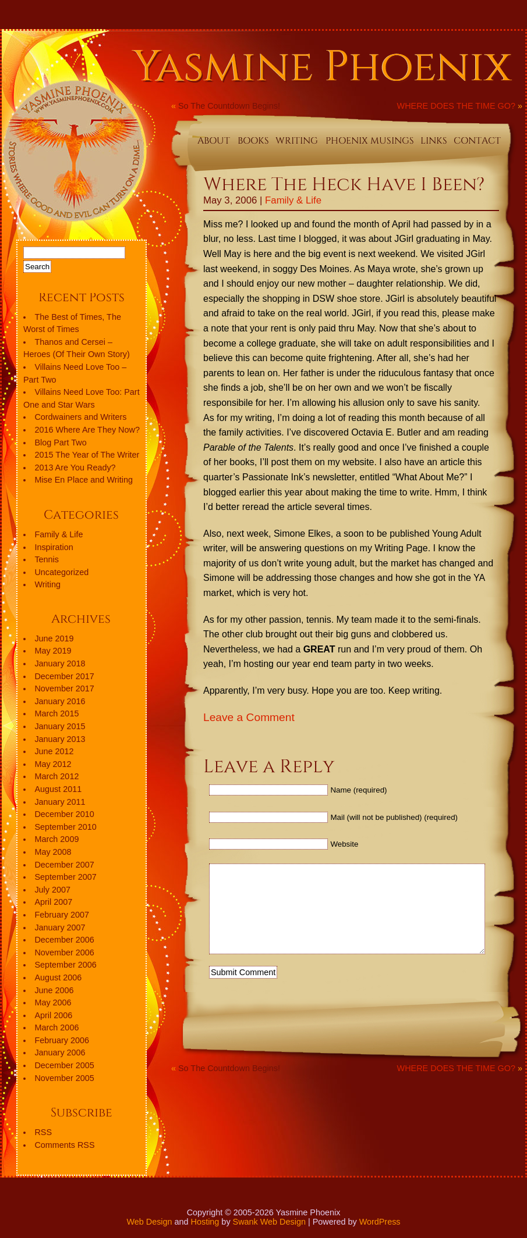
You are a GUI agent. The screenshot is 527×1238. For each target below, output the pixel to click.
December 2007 (64, 864)
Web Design (149, 1221)
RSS (43, 1132)
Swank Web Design (269, 1221)
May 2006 (52, 1002)
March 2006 (56, 1027)
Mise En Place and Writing (83, 479)
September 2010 (65, 827)
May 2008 (52, 852)
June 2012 (53, 751)
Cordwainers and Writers (80, 417)
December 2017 (64, 676)
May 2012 (52, 764)
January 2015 (59, 726)
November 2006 (64, 952)
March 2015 (56, 713)
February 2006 (61, 1040)
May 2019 (52, 650)
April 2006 (53, 1015)
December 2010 (64, 814)
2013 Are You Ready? (74, 467)
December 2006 (64, 939)
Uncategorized (61, 572)
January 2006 (59, 1052)
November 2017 (64, 688)
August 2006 (58, 977)
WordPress (380, 1221)
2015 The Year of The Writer (86, 454)
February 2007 (61, 914)
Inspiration (53, 547)
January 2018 (59, 663)
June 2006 (53, 990)
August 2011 (58, 789)
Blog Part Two (60, 442)
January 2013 (59, 739)
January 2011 (59, 802)
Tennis (46, 559)
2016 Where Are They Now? (87, 429)
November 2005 (64, 1078)
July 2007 (52, 889)
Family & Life (293, 200)
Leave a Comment (249, 717)
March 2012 (56, 776)
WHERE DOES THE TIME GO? (456, 105)
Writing (47, 584)
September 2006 (65, 964)
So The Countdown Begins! (229, 105)
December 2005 (64, 1065)
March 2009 (56, 839)
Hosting (205, 1221)
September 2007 (65, 877)
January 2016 (59, 701)
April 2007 (53, 902)
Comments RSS (64, 1145)
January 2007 (59, 927)
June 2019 (53, 638)
